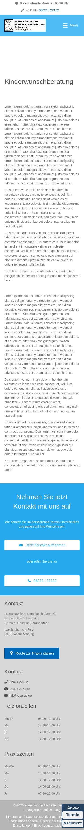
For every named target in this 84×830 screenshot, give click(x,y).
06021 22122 (19, 682)
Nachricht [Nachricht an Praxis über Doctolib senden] (73, 823)
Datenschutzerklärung (41, 816)
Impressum (16, 816)
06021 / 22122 (49, 10)
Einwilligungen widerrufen (52, 825)
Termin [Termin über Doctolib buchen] (73, 815)
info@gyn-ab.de (21, 695)
